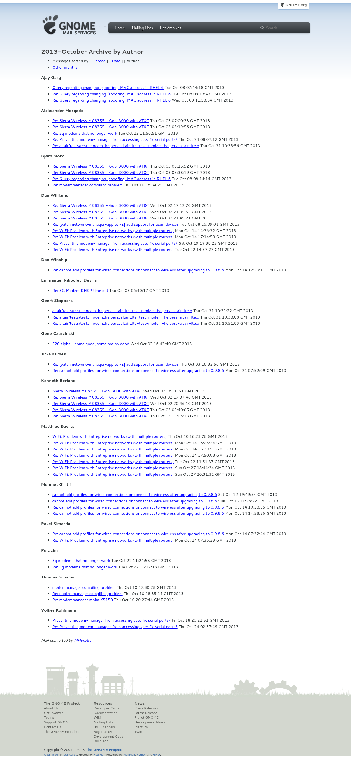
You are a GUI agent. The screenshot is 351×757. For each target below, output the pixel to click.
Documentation (105, 713)
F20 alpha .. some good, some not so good (90, 344)
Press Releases (146, 708)
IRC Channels (104, 727)
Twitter (140, 731)
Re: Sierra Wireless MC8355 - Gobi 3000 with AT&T (100, 121)
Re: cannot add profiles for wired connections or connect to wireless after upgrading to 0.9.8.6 (138, 270)
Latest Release (145, 713)
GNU (156, 754)
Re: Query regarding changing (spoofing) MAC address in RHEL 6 (111, 94)
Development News (149, 722)
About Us (51, 708)
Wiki (97, 717)
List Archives (170, 27)
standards (70, 754)
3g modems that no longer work (81, 560)
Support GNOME (57, 722)
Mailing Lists (142, 27)
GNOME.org (296, 5)
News (139, 703)
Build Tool (101, 741)
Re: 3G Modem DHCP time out (80, 290)
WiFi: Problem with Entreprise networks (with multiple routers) (109, 436)
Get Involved (54, 713)
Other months (65, 67)
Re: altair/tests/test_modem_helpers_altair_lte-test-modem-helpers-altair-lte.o (125, 145)
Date (116, 61)
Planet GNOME (146, 717)
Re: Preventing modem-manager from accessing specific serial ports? (115, 139)
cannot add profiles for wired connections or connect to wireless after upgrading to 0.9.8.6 (134, 494)
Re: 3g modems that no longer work (84, 133)
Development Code (108, 736)
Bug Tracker (103, 731)
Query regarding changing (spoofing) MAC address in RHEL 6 (108, 87)
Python (142, 754)
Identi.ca (141, 727)
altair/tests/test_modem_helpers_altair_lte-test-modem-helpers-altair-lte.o (122, 311)
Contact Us (52, 727)
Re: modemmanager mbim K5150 (82, 600)
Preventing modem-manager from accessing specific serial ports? (111, 620)
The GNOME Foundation (63, 731)
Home (120, 27)
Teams (49, 717)
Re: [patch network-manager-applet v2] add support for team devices (115, 224)
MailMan (129, 754)
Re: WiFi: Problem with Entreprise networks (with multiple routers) (113, 231)
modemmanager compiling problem (84, 587)
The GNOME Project (62, 703)
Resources (103, 703)
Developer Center (107, 708)
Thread (99, 61)
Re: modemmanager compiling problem (87, 185)
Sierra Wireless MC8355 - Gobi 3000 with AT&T (97, 391)
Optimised (51, 754)
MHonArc (82, 640)
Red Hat (98, 754)
